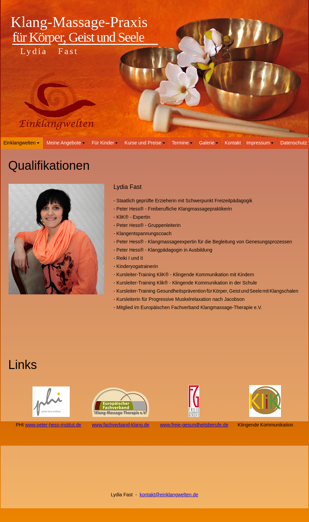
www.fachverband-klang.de (120, 425)
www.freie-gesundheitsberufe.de (194, 425)
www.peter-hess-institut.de (53, 425)
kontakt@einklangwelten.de (168, 494)
